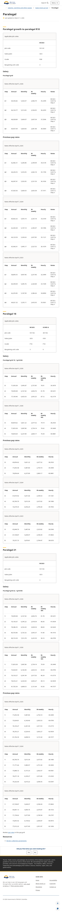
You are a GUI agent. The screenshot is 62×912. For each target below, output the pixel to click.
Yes (29, 852)
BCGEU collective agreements (16, 841)
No (35, 852)
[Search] (44, 3)
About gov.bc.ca (40, 883)
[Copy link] (58, 908)
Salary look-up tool (41, 8)
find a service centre (17, 886)
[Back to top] (58, 903)
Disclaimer (39, 887)
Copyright (53, 883)
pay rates (11, 832)
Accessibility (53, 880)
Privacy (38, 890)
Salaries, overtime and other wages (20, 8)
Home (37, 880)
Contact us (53, 887)
